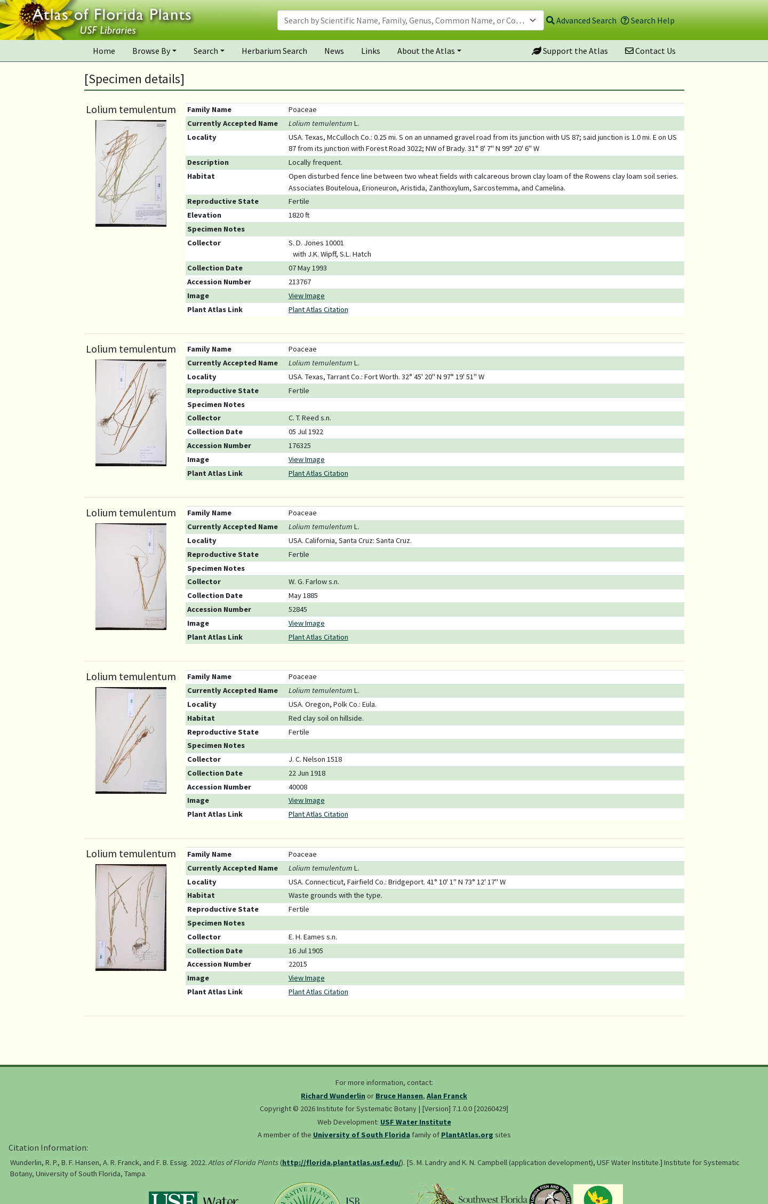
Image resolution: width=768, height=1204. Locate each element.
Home (104, 50)
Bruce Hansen (399, 1096)
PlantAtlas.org (467, 1134)
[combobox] (410, 20)
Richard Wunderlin (333, 1096)
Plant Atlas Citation (318, 309)
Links (370, 50)
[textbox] (404, 20)
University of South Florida (361, 1134)
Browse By (151, 50)
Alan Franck (447, 1096)
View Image (307, 295)
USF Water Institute (415, 1122)
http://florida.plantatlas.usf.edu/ (341, 1162)
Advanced (581, 20)
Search (206, 50)
